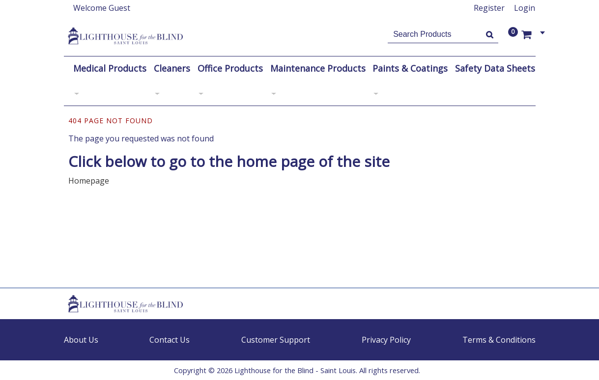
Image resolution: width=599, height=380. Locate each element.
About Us (81, 339)
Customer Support (275, 339)
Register (489, 7)
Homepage (88, 180)
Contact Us (169, 339)
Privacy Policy (386, 339)
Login (524, 7)
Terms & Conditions (499, 339)
